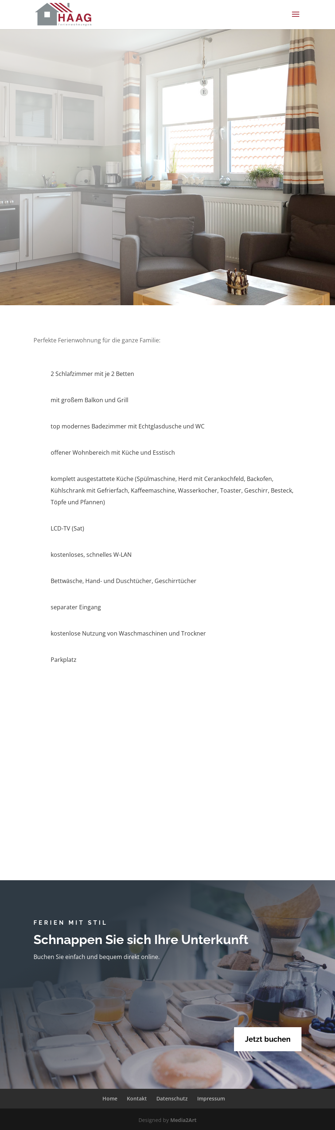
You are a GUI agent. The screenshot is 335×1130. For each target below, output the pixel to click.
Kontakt (137, 1098)
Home (109, 1098)
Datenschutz (172, 1098)
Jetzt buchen (268, 1039)
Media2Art (183, 1120)
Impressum (211, 1098)
